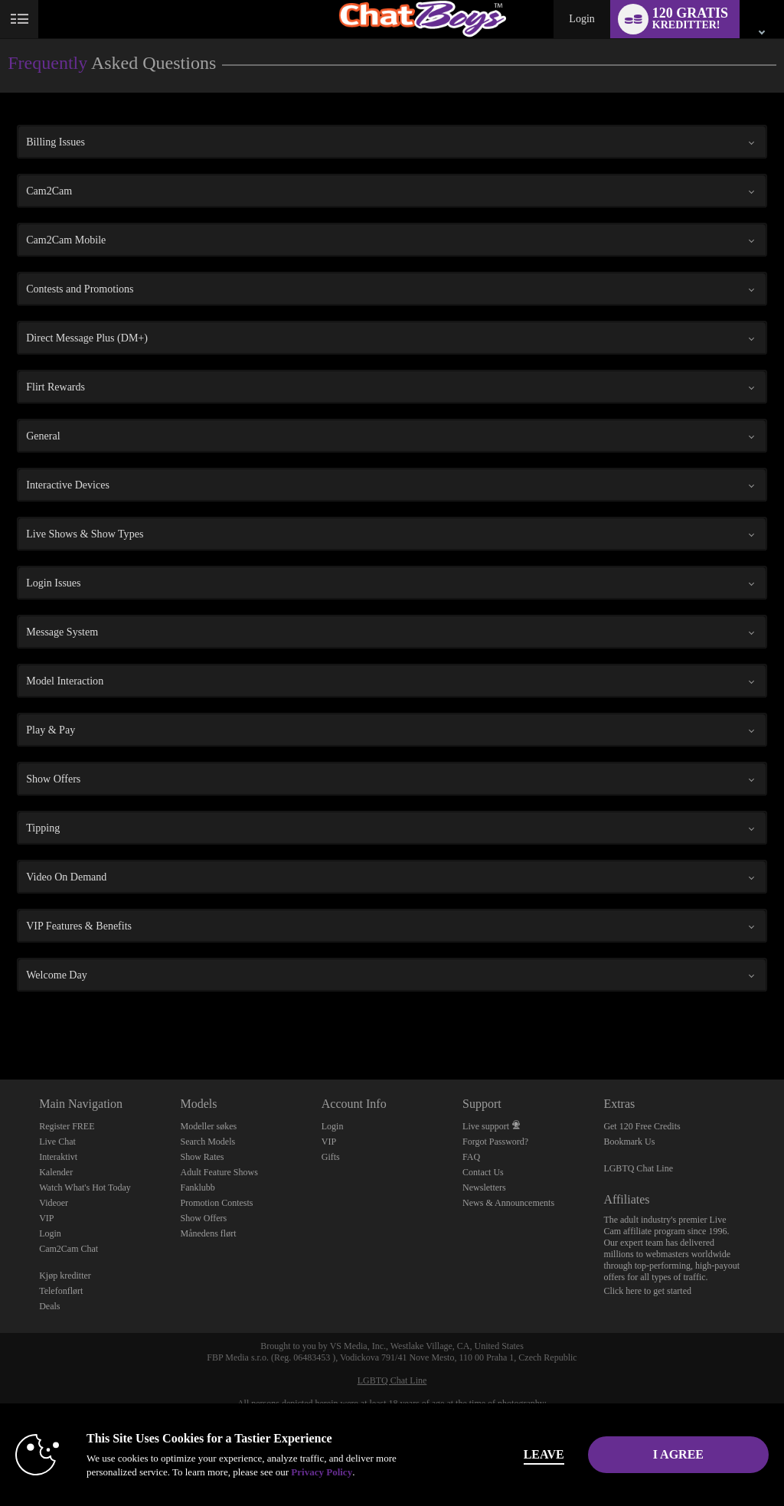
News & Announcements (508, 1202)
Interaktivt (58, 1157)
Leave (544, 1454)
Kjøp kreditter (65, 1275)
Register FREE (66, 1126)
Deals (49, 1306)
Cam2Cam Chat (68, 1248)
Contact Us (483, 1172)
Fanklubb (197, 1187)
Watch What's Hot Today (85, 1187)
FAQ (471, 1157)
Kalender (56, 1172)
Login (581, 19)
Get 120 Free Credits (641, 1126)
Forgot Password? (495, 1141)
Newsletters (484, 1187)
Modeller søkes (208, 1126)
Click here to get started (647, 1290)
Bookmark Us (629, 1141)
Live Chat (57, 1141)
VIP (46, 1218)
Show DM (0, 1022)
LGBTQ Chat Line (638, 1168)
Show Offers (203, 1218)
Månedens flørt (208, 1233)
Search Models (207, 1141)
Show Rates (202, 1157)
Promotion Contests (216, 1202)
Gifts (331, 1157)
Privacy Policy (321, 1472)
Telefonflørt (61, 1290)
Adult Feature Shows (218, 1172)
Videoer (53, 1202)
